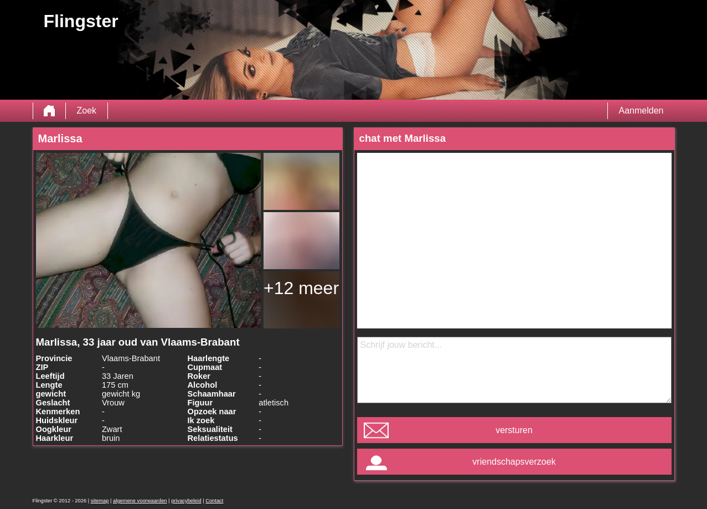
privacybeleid (186, 500)
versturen (514, 430)
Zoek (87, 110)
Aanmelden (641, 110)
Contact (214, 500)
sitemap (100, 500)
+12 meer (301, 288)
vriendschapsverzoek (513, 461)
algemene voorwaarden (140, 500)
